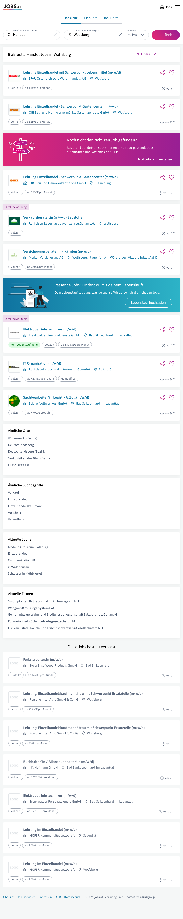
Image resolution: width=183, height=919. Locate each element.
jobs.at (98, 897)
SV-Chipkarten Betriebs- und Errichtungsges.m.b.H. (44, 601)
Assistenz (14, 512)
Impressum (46, 897)
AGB (58, 897)
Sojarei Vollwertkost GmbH (48, 403)
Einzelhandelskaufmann (25, 506)
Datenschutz (72, 897)
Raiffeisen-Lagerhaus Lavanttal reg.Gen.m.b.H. (62, 223)
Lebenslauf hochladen (148, 302)
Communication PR (21, 560)
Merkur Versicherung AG (46, 257)
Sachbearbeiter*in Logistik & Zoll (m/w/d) (56, 397)
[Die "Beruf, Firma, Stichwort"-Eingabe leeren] (55, 34)
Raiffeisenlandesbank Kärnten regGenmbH (59, 369)
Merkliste (91, 18)
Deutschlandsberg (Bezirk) (27, 451)
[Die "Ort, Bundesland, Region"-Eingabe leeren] (120, 34)
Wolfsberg (62, 54)
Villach (133, 257)
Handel (33, 54)
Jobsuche (71, 18)
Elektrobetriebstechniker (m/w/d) (49, 329)
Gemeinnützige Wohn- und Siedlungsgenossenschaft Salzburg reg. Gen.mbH (62, 614)
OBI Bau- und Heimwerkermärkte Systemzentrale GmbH (69, 112)
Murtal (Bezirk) (18, 465)
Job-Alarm (111, 18)
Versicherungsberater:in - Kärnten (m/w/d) (57, 251)
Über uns (8, 897)
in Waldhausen (18, 567)
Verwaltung (16, 519)
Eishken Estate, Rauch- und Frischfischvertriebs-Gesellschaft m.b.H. (55, 628)
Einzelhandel (17, 499)
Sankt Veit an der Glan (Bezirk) (29, 458)
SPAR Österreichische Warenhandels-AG (57, 78)
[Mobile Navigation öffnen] (177, 6)
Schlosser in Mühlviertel (25, 573)
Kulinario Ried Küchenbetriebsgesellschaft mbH (42, 621)
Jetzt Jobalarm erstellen (155, 159)
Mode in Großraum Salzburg (28, 547)
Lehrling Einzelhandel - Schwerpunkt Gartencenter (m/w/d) (70, 106)
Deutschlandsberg (21, 445)
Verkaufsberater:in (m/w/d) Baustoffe (53, 217)
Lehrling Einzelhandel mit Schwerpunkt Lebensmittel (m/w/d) (72, 72)
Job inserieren (26, 897)
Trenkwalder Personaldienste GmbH (54, 335)
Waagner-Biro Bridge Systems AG (31, 608)
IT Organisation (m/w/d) (42, 363)
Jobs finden (166, 35)
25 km (132, 35)
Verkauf (13, 492)
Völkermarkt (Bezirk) (22, 438)
